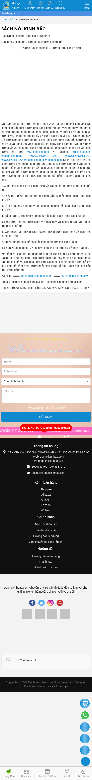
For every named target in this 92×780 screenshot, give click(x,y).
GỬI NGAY (46, 416)
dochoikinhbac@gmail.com (48, 472)
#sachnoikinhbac (11, 155)
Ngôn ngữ (60, 8)
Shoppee (46, 489)
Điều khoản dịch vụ (46, 567)
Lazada (46, 505)
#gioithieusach (82, 151)
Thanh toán (46, 561)
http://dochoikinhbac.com (35, 275)
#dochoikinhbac (34, 159)
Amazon (46, 499)
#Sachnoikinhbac (38, 151)
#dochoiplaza (53, 159)
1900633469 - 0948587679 (48, 466)
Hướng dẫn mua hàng (46, 556)
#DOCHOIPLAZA (12, 159)
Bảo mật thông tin (46, 524)
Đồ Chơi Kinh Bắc (26, 660)
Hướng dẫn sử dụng (46, 536)
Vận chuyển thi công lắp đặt (46, 541)
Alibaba (46, 494)
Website (46, 510)
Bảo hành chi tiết (46, 530)
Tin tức (40, 8)
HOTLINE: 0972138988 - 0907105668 (46, 427)
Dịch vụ (49, 8)
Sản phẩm (30, 8)
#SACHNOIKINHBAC (43, 155)
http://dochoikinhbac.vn (75, 275)
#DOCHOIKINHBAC (78, 155)
